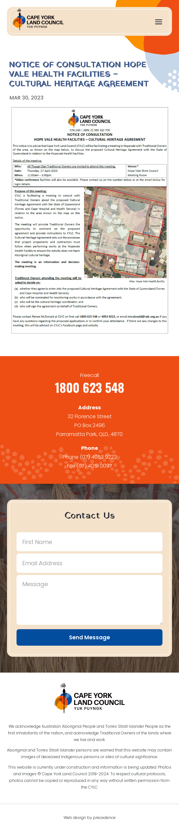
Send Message (89, 637)
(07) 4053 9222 (98, 457)
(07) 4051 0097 (94, 466)
